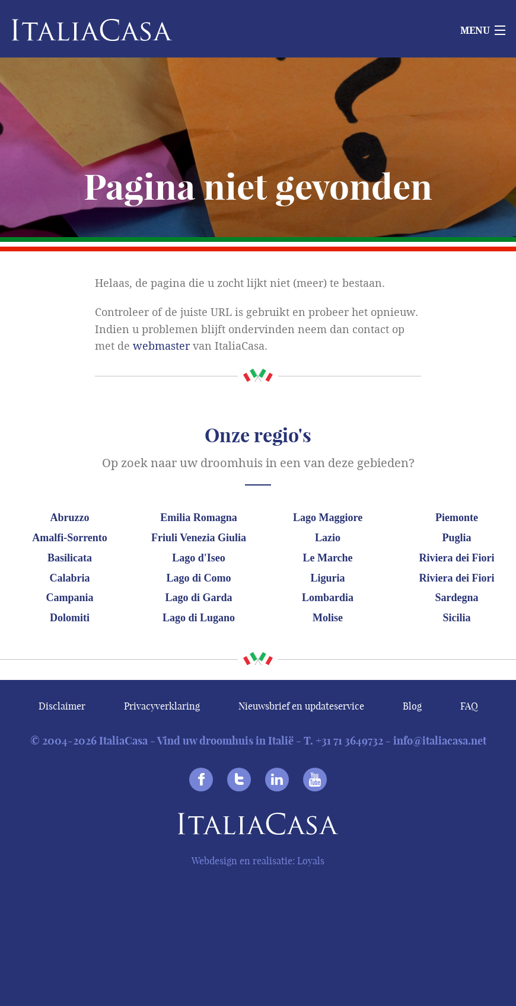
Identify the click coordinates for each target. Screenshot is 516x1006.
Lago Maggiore (327, 517)
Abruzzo (70, 517)
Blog (412, 706)
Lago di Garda (198, 597)
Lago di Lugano (199, 618)
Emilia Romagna (198, 517)
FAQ (469, 706)
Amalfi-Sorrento (69, 538)
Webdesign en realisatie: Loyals (258, 861)
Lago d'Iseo (198, 558)
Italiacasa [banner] (72, 30)
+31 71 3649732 (349, 741)
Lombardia (327, 597)
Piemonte (456, 517)
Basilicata (69, 558)
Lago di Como (199, 578)
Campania (70, 597)
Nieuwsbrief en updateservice (301, 706)
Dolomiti (70, 618)
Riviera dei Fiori (457, 558)
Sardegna (457, 597)
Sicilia (457, 618)
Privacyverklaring (162, 706)
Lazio (327, 538)
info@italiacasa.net (439, 741)
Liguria (328, 578)
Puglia (457, 538)
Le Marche (327, 558)
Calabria (70, 578)
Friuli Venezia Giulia (198, 538)
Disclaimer (62, 706)
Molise (328, 618)
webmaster (161, 346)
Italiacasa (258, 826)
